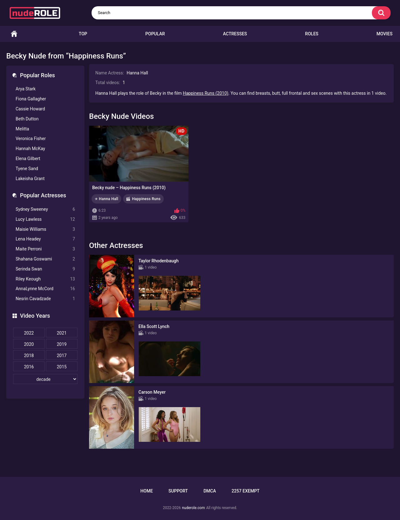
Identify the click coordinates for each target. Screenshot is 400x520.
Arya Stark (26, 88)
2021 (62, 333)
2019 (62, 344)
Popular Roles (37, 75)
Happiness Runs (146, 199)
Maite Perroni (45, 249)
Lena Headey (45, 239)
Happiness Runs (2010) (205, 93)
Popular (155, 33)
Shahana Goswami (45, 259)
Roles (311, 33)
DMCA (209, 490)
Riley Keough (45, 279)
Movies (384, 33)
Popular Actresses (43, 195)
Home (14, 34)
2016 (29, 366)
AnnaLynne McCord (45, 288)
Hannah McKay (30, 148)
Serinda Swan (45, 269)
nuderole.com (193, 508)
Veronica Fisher (31, 138)
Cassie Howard (30, 108)
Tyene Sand (27, 168)
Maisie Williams (45, 229)
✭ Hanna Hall (106, 199)
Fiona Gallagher (31, 98)
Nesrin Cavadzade (45, 298)
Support (178, 490)
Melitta (22, 128)
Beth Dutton (27, 118)
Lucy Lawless (45, 219)
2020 (29, 344)
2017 (62, 355)
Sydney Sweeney (45, 209)
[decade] (45, 379)
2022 (29, 333)
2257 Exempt (246, 490)
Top (83, 33)
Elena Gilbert (28, 158)
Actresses (235, 33)
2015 (62, 366)
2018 (29, 355)
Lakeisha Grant (30, 178)
